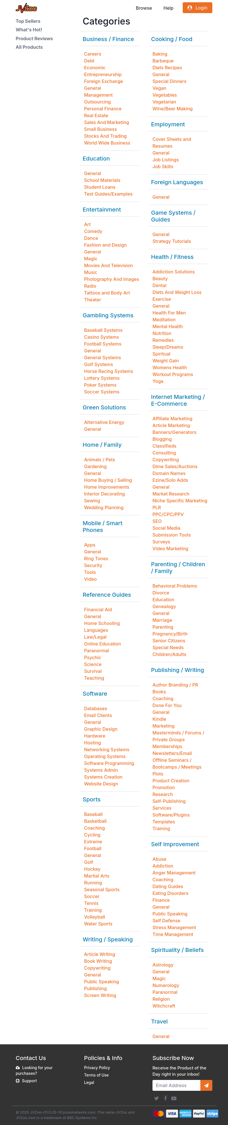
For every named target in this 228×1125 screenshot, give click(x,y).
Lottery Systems (101, 378)
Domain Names (169, 473)
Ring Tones (96, 558)
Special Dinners (169, 81)
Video (90, 579)
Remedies (163, 340)
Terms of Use (96, 1075)
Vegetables (164, 95)
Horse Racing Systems (108, 371)
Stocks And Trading (105, 136)
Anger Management (174, 873)
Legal (89, 1082)
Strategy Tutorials (171, 241)
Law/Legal (95, 637)
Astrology (163, 965)
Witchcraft (163, 1006)
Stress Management (174, 927)
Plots (157, 774)
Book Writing (98, 961)
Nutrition (161, 333)
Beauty (160, 278)
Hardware (94, 736)
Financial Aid (98, 609)
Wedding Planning (103, 507)
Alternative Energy (104, 422)
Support (29, 1081)
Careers (92, 54)
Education (96, 158)
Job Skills (162, 166)
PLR (156, 507)
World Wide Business (107, 143)
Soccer (91, 896)
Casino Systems (101, 337)
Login (197, 8)
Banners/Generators (174, 432)
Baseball (93, 814)
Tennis (91, 903)
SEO (157, 521)
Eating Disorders (170, 893)
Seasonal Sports (102, 889)
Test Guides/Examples (108, 194)
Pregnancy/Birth (170, 634)
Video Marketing (170, 548)
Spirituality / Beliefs (177, 950)
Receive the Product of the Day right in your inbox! (179, 1071)
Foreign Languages (177, 182)
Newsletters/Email (172, 753)
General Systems (102, 357)
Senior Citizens (168, 640)
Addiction (162, 866)
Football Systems (102, 344)
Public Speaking (101, 981)
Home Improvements (106, 487)
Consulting (164, 453)
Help (168, 8)
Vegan (159, 88)
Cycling (92, 835)
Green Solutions (104, 407)
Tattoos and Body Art (107, 293)
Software (95, 693)
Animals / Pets (99, 459)
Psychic (92, 657)
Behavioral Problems (174, 586)
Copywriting (97, 968)
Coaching (94, 828)
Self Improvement (175, 844)
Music (90, 272)
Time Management (172, 934)
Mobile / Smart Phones (103, 526)
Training (93, 910)
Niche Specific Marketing (179, 500)
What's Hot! (29, 30)
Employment (168, 124)
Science (92, 664)
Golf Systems (98, 364)
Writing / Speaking (108, 939)
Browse (144, 8)
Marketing (163, 726)
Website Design (101, 784)
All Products (29, 47)
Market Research (170, 494)
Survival (93, 671)
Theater (92, 299)
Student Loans (99, 187)
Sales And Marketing (106, 122)
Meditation (164, 319)
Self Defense (166, 920)
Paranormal (96, 650)
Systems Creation (103, 777)
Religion (161, 999)
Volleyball (94, 917)
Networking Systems (106, 749)
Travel (159, 1021)
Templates (163, 822)
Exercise (161, 299)
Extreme (93, 841)
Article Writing (99, 954)
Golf (88, 862)
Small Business (100, 129)
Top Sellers (28, 21)
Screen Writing (100, 995)
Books (159, 692)
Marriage (162, 620)
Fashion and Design (105, 245)
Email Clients (98, 715)
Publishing (95, 988)
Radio (90, 286)
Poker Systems (100, 385)
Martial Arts (96, 876)
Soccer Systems (101, 392)
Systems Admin (101, 770)
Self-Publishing (169, 801)
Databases (95, 708)
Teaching (94, 678)
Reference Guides (107, 594)
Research (162, 794)
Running (93, 883)
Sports (92, 799)
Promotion (163, 787)
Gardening (95, 466)
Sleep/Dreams (167, 347)
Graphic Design (100, 729)
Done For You (167, 705)
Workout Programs (172, 374)
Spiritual (161, 354)
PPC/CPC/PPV (168, 514)
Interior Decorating (104, 494)
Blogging (162, 439)
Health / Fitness (172, 256)
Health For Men (169, 313)
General (92, 88)
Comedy (93, 231)
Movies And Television (108, 265)
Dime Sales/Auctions (175, 466)
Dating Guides (167, 886)
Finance (161, 900)
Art (87, 224)
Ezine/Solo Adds (170, 480)
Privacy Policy (97, 1067)
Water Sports (98, 924)
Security (93, 565)
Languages (96, 630)
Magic (90, 258)
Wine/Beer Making (172, 108)
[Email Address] (176, 1085)
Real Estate (96, 115)
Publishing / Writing (177, 670)
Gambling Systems (108, 315)
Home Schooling (102, 623)
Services (162, 808)
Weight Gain (165, 361)
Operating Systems (105, 756)
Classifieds (164, 446)
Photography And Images (111, 279)
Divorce (160, 593)
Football (92, 848)
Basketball (95, 821)
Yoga (157, 381)
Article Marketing (171, 425)
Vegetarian (164, 102)
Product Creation (170, 780)
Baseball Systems (103, 330)
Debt (89, 61)
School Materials (102, 180)
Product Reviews (34, 38)
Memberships (167, 746)
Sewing (92, 500)
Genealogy (164, 606)
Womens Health (169, 367)
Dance (91, 238)
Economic (94, 67)
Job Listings (165, 160)
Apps (89, 545)
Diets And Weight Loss (176, 292)
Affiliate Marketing (172, 418)
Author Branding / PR (175, 685)
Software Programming (109, 763)
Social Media (166, 528)
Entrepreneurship (103, 74)
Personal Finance (102, 108)
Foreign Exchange (103, 81)
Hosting (92, 743)
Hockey (92, 869)
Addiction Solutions (173, 272)
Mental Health (167, 326)
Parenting (162, 627)
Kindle (159, 719)
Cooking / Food (171, 39)
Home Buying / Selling (108, 480)
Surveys (161, 542)
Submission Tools (171, 535)
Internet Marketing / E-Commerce (178, 400)
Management (98, 95)
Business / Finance (108, 39)
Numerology (165, 985)
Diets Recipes (167, 67)
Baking (159, 54)
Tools (90, 572)
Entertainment (102, 209)
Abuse (159, 859)
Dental (159, 285)
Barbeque (163, 61)
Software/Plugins (171, 815)
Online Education (102, 644)
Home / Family (102, 444)
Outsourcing (97, 102)
